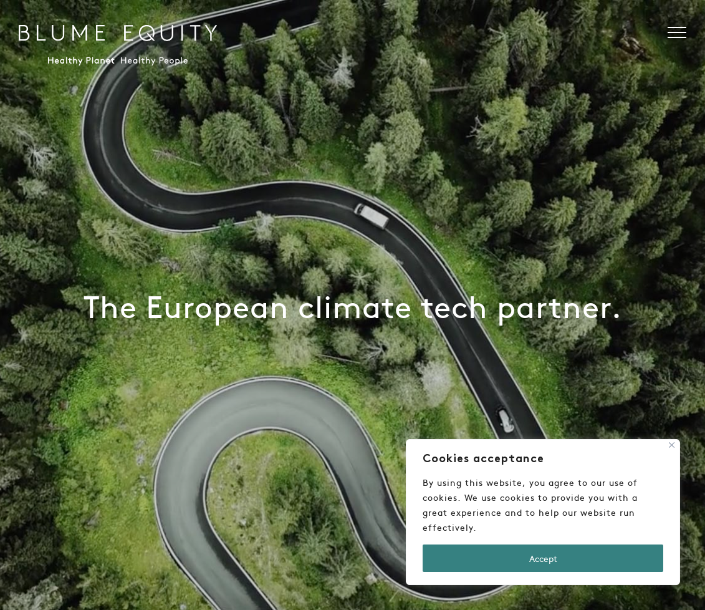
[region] (543, 512)
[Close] (671, 445)
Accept (543, 558)
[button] (677, 32)
